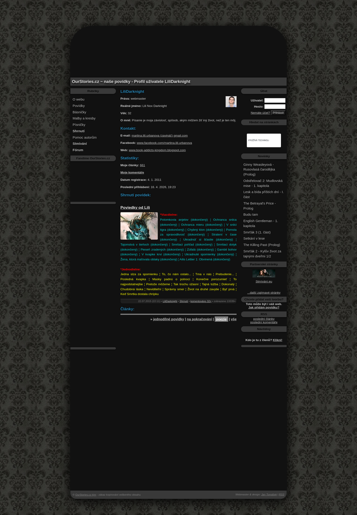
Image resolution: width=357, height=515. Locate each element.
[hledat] (258, 140)
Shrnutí (184, 301)
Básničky (79, 112)
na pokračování (199, 319)
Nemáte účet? (260, 112)
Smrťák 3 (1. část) (256, 232)
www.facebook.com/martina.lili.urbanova (164, 143)
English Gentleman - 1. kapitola (260, 223)
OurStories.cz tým (85, 494)
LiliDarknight (170, 301)
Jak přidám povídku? (263, 307)
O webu (78, 99)
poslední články (264, 319)
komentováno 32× (200, 301)
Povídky (79, 106)
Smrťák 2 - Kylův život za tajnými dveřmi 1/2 (262, 253)
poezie (221, 319)
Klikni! (277, 340)
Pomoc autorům (85, 137)
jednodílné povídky (168, 319)
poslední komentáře (263, 322)
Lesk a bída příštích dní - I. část (263, 194)
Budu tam (250, 214)
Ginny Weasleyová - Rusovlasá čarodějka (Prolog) (259, 169)
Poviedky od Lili (135, 207)
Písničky (79, 125)
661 (142, 165)
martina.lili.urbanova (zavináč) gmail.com (160, 135)
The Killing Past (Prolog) (261, 245)
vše (234, 319)
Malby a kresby (84, 118)
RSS (281, 494)
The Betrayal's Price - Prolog (259, 205)
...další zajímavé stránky (263, 292)
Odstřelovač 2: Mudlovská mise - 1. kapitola (263, 183)
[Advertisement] (178, 10)
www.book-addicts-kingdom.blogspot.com (157, 150)
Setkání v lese (254, 238)
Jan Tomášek (269, 494)
